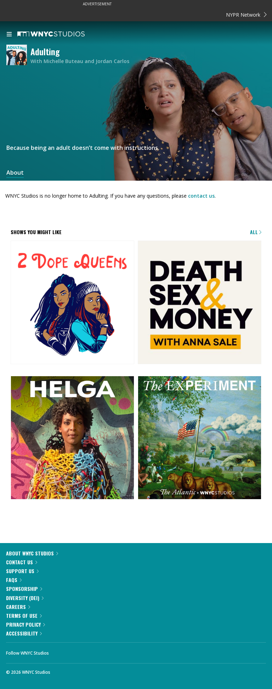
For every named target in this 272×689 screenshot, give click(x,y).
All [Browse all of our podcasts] (255, 232)
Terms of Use (24, 615)
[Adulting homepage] (18, 55)
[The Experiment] (199, 438)
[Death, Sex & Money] (199, 303)
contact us (201, 195)
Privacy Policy (25, 624)
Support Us (22, 571)
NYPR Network (246, 14)
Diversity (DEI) (25, 598)
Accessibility (24, 633)
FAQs (14, 579)
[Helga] (72, 438)
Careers (18, 606)
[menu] (9, 35)
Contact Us (21, 562)
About (15, 172)
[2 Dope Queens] (72, 303)
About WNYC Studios (32, 553)
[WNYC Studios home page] (59, 34)
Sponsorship (24, 588)
